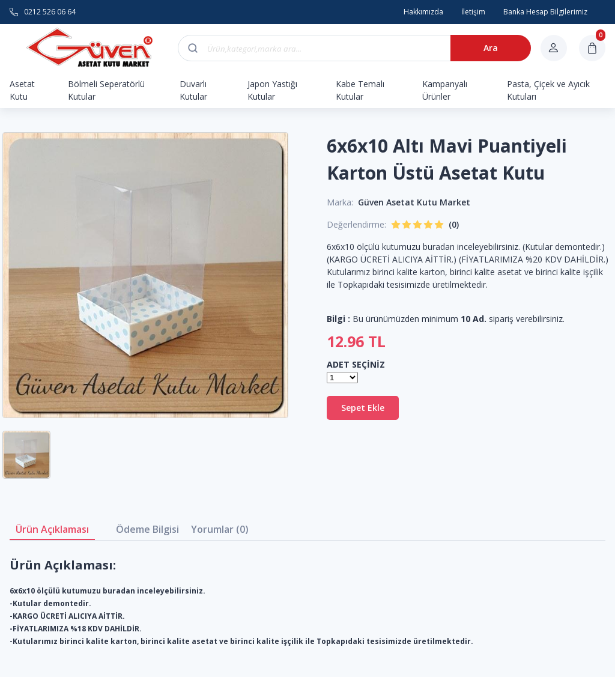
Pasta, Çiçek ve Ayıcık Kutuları (548, 90)
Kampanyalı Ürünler (444, 90)
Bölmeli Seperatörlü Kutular (106, 90)
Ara (490, 47)
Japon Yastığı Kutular (272, 90)
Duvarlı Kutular (193, 90)
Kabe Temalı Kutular (360, 90)
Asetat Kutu (22, 90)
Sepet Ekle (362, 407)
